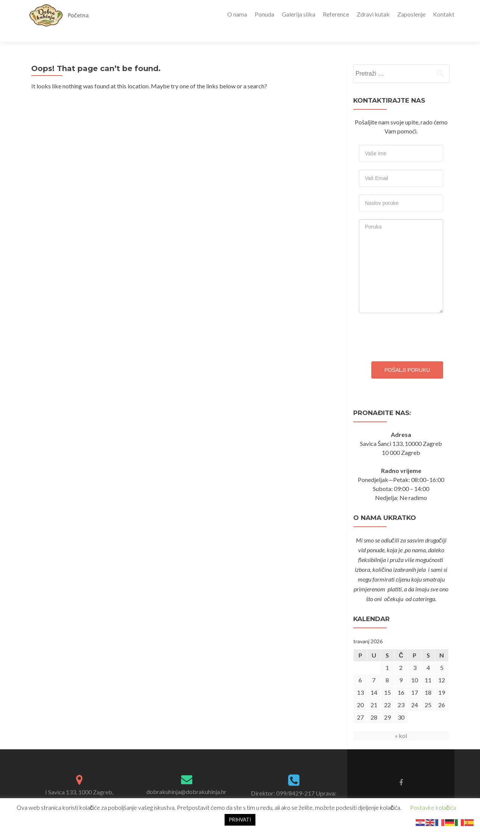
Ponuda (264, 14)
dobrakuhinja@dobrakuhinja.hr (186, 778)
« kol (401, 722)
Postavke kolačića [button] (433, 807)
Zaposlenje (411, 14)
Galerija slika (298, 14)
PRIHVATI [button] (240, 820)
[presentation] (416, 322)
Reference (336, 14)
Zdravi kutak (373, 14)
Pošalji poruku (407, 357)
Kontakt (443, 14)
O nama (237, 14)
